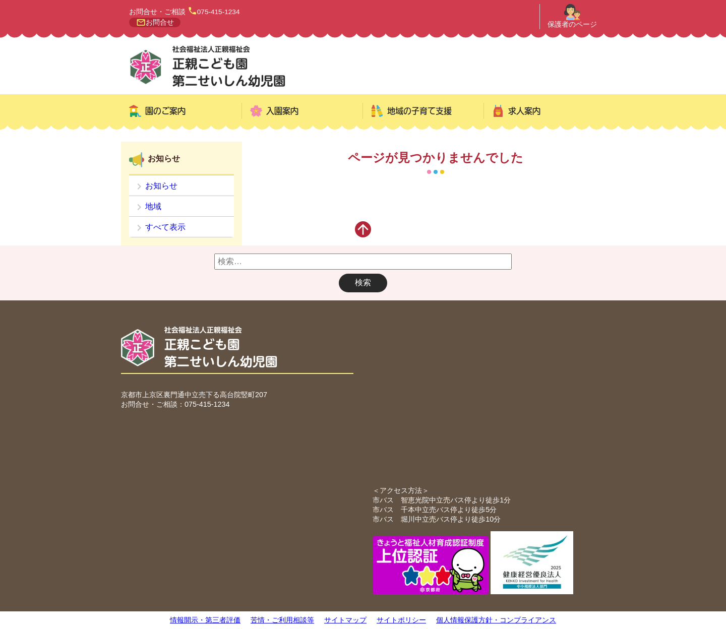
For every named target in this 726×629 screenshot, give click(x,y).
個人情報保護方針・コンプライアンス (496, 620)
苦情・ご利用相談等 (282, 620)
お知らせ (161, 185)
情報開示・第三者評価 (205, 620)
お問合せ (160, 22)
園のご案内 (165, 111)
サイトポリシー (401, 620)
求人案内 (524, 111)
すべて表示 (165, 227)
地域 (153, 206)
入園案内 (282, 111)
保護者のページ (572, 24)
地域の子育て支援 (419, 111)
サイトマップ (345, 620)
